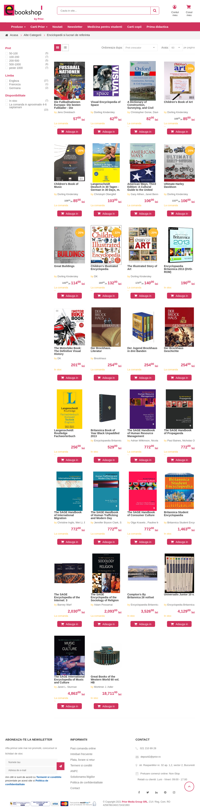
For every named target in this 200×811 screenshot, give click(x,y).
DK (96, 276)
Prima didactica (157, 26)
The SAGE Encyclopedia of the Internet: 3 (67, 597)
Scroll (189, 786)
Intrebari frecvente (81, 754)
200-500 (14, 60)
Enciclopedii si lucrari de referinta (68, 35)
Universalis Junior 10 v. (179, 594)
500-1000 (15, 64)
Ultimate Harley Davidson (174, 185)
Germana (15, 88)
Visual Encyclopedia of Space (106, 103)
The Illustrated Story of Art (142, 268)
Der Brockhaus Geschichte (174, 350)
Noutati (57, 26)
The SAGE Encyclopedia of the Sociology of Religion (105, 597)
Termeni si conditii (81, 765)
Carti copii (134, 26)
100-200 (14, 57)
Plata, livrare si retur (82, 759)
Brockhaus (100, 358)
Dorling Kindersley (104, 112)
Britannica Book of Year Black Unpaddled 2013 (105, 433)
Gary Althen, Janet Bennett (146, 194)
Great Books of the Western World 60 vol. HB (105, 679)
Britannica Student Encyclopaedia (176, 514)
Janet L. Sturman (67, 686)
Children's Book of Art (178, 102)
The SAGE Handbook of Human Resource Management (141, 433)
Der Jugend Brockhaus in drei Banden (142, 350)
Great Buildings (64, 266)
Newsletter (75, 26)
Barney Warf (64, 604)
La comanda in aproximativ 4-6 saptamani (27, 106)
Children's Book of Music (66, 185)
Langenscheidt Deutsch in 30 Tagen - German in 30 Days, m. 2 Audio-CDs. (105, 187)
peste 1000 (16, 68)
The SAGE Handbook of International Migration (68, 515)
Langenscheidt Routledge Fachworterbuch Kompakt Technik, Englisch (66, 433)
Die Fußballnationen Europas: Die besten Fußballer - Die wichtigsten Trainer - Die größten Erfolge (67, 105)
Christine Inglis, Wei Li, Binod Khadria (78, 522)
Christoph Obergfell (105, 194)
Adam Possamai (103, 604)
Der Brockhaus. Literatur (101, 350)
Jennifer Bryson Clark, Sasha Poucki (114, 522)
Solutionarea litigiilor (82, 776)
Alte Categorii (32, 35)
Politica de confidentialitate (86, 782)
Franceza (15, 84)
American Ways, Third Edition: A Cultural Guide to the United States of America (141, 187)
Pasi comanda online (83, 748)
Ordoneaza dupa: (112, 47)
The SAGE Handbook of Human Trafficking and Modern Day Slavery (104, 515)
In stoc (13, 100)
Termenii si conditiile (48, 777)
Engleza (14, 80)
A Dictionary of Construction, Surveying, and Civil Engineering (140, 105)
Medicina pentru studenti (105, 26)
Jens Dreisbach (66, 112)
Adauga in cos (72, 132)
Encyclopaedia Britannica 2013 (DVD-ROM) (178, 269)
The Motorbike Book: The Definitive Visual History (67, 351)
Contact (75, 788)
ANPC (74, 771)
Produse (17, 26)
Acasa (14, 35)
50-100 (13, 53)
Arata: (165, 47)
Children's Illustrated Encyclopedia (104, 268)
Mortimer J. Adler (103, 686)
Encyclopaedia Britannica (108, 440)
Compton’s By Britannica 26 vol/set (140, 596)
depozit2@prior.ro (151, 756)
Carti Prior (37, 26)
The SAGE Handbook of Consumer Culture (141, 514)
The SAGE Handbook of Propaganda (178, 432)
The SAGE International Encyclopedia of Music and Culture (69, 679)
